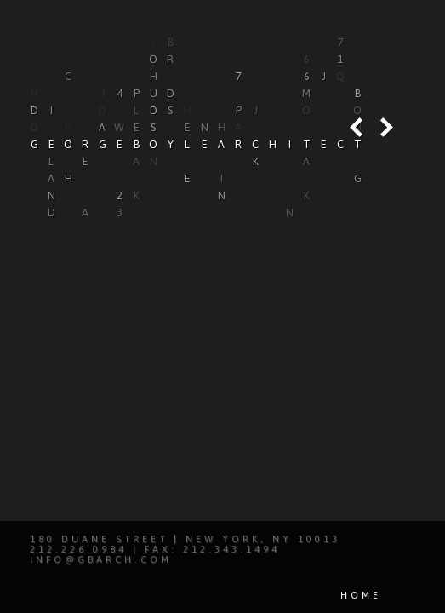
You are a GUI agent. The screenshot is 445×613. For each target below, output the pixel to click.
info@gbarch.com (101, 559)
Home (360, 595)
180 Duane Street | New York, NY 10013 (185, 539)
